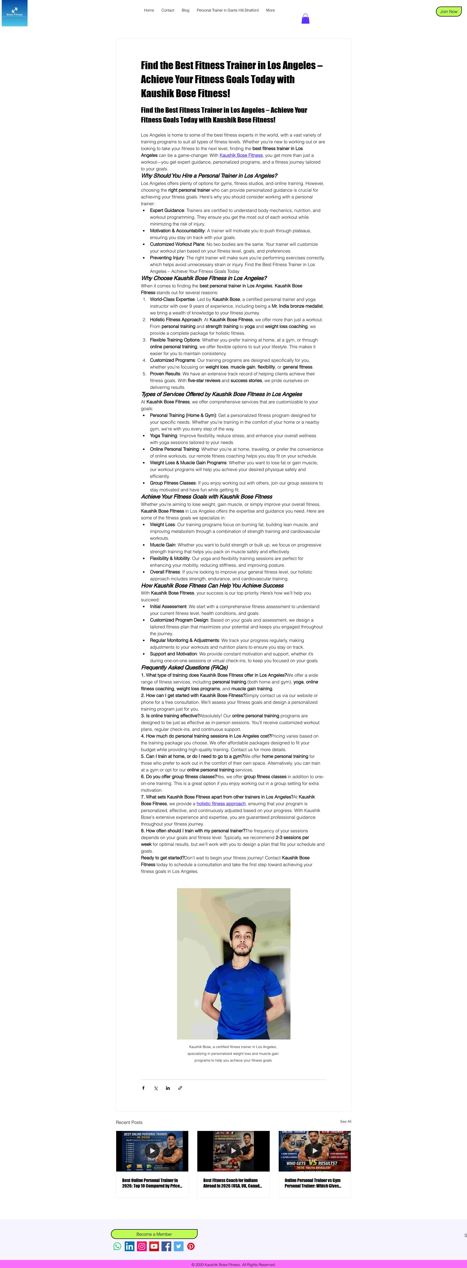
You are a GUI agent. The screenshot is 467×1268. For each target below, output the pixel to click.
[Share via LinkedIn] (168, 1088)
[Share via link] (180, 1088)
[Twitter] (179, 1246)
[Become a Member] (154, 1234)
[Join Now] (449, 12)
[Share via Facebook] (143, 1088)
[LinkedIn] (129, 1246)
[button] (305, 19)
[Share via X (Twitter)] (155, 1088)
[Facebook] (166, 1246)
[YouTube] (154, 1246)
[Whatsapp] (117, 1246)
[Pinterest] (191, 1246)
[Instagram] (142, 1246)
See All (345, 1121)
